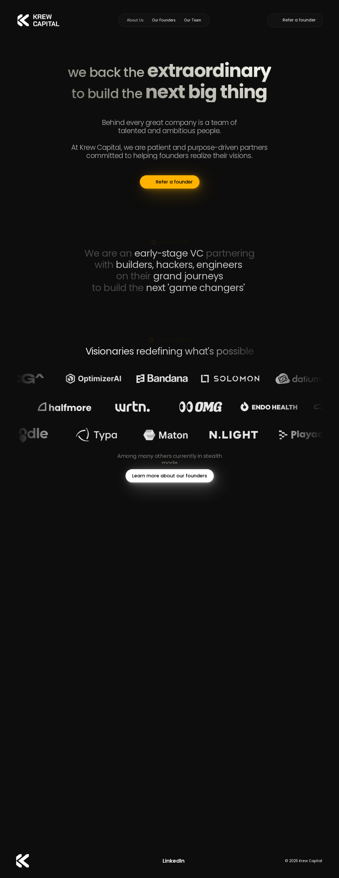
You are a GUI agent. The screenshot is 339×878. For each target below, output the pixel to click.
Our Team (192, 20)
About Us (135, 20)
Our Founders (164, 20)
